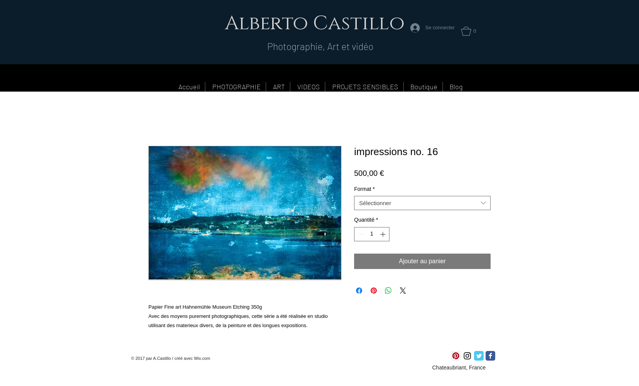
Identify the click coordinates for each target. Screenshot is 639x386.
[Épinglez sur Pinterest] (373, 290)
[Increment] (383, 234)
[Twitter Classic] (479, 356)
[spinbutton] (372, 234)
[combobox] (422, 203)
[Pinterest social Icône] (456, 356)
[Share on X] (403, 290)
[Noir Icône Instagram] (467, 356)
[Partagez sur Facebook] (359, 290)
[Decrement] (360, 234)
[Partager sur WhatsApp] (388, 290)
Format (364, 189)
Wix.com (202, 358)
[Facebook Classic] (490, 356)
